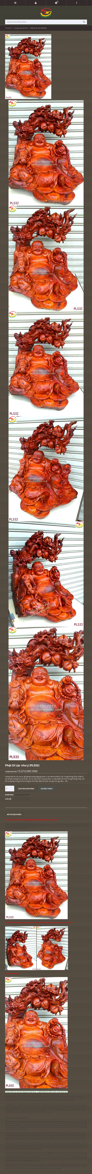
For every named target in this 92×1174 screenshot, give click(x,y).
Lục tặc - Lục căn (17, 1160)
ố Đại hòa (20, 1157)
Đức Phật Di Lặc (23, 828)
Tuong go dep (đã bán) (21, 28)
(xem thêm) (26, 1160)
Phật (20, 1096)
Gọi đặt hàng (46, 788)
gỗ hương (21, 922)
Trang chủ (8, 28)
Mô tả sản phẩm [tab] (14, 814)
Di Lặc (68, 1147)
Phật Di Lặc (29, 824)
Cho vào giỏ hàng (26, 788)
